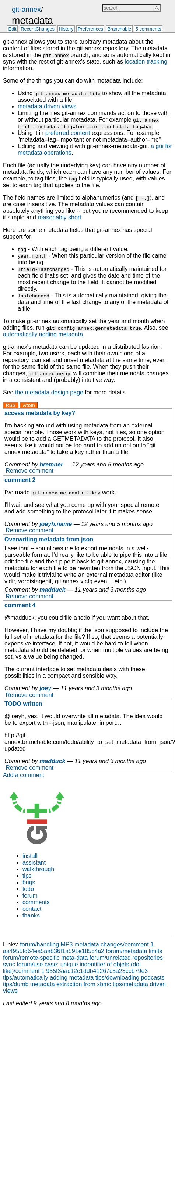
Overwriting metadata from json (48, 539)
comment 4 (19, 605)
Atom (29, 405)
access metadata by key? (39, 413)
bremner (51, 464)
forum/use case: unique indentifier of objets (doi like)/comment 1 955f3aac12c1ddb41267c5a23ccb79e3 (75, 967)
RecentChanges (38, 29)
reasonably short (59, 217)
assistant (34, 862)
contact (32, 909)
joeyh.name (55, 524)
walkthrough (38, 869)
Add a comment (23, 775)
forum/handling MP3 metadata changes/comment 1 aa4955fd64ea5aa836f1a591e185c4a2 (78, 947)
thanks (31, 915)
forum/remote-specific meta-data (45, 958)
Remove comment (29, 471)
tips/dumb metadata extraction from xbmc (57, 984)
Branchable (119, 29)
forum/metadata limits (134, 951)
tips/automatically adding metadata (48, 977)
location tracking (146, 61)
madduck (52, 590)
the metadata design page (49, 392)
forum (30, 895)
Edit (12, 29)
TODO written (23, 704)
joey (45, 688)
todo (28, 889)
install (30, 856)
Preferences (90, 29)
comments (36, 902)
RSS (11, 405)
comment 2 (19, 480)
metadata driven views (47, 106)
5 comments (148, 29)
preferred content (67, 133)
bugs (28, 882)
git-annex (26, 9)
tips (27, 876)
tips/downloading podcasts (130, 977)
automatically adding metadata (43, 334)
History (66, 29)
